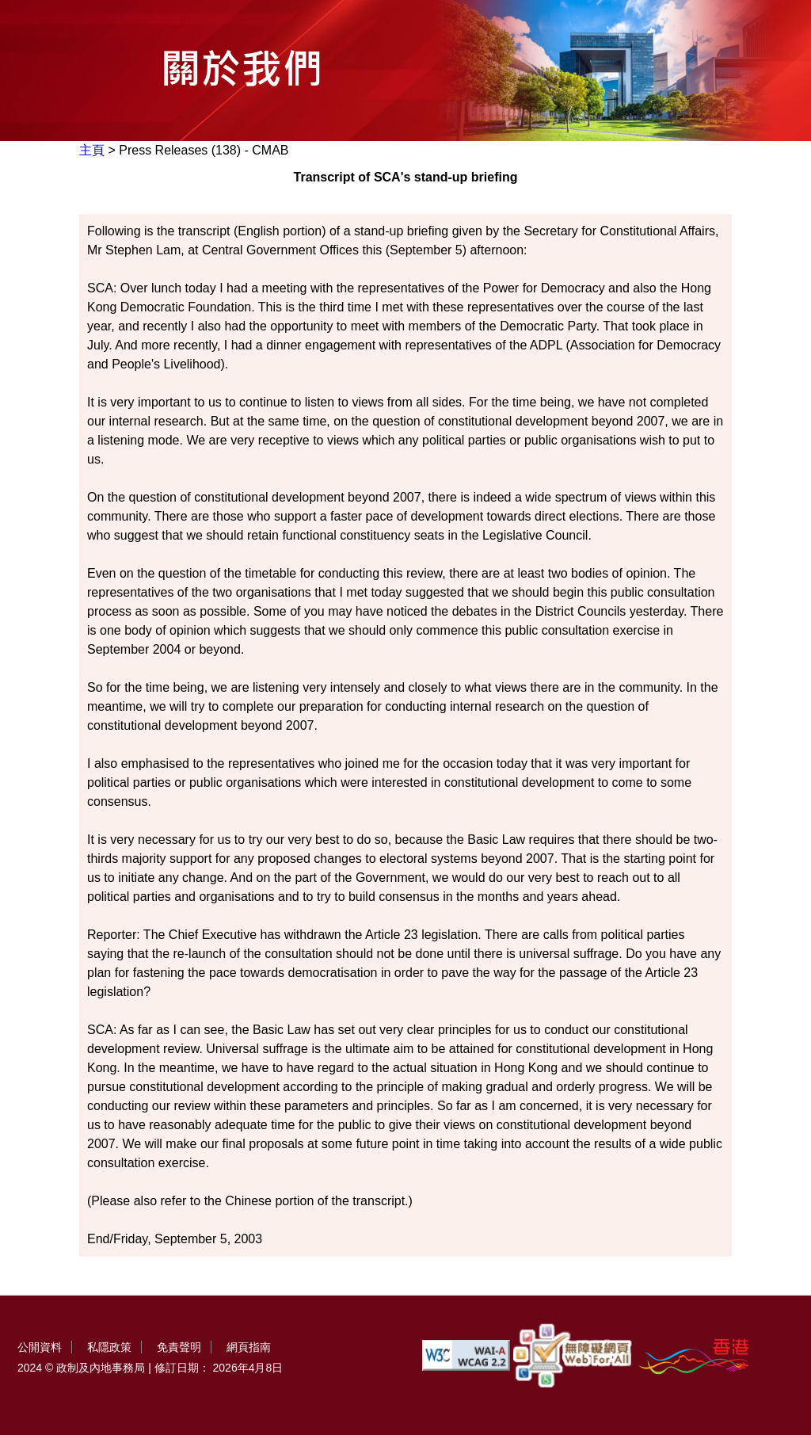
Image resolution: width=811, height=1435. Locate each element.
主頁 (92, 150)
